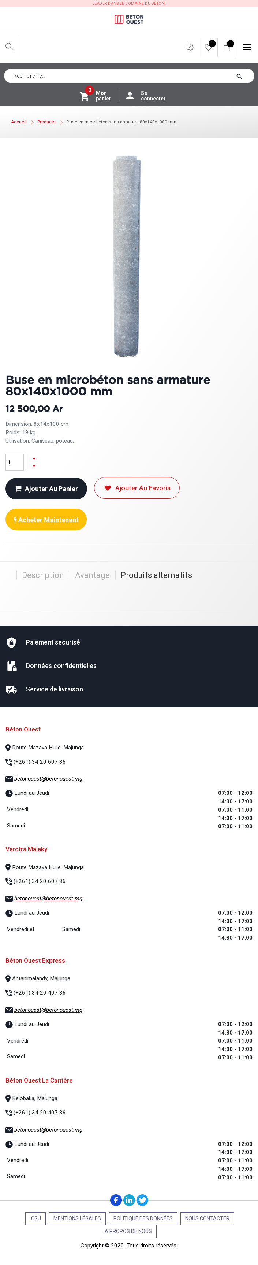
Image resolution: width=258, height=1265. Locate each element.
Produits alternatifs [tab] (156, 575)
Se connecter (150, 96)
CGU (35, 1218)
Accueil (18, 122)
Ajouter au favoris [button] (137, 488)
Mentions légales (77, 1218)
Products (46, 122)
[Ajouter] (33, 458)
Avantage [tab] (92, 575)
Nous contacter (207, 1218)
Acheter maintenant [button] (46, 520)
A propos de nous (128, 1231)
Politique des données (143, 1218)
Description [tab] (43, 575)
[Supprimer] (33, 466)
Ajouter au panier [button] (46, 489)
